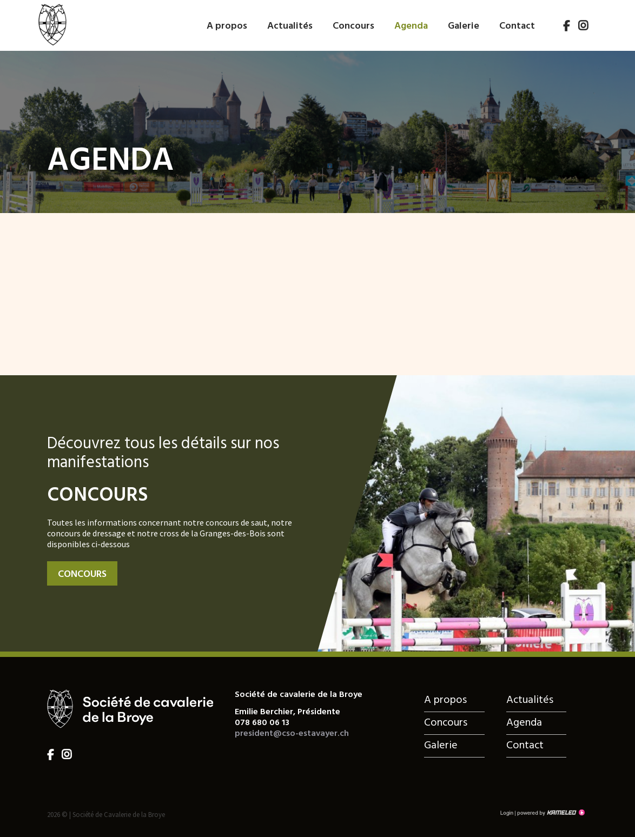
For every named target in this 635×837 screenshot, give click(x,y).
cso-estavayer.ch (52, 23)
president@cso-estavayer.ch (292, 734)
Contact (517, 26)
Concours (353, 26)
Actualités (290, 26)
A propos (227, 26)
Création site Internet (550, 812)
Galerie (463, 26)
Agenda (411, 26)
